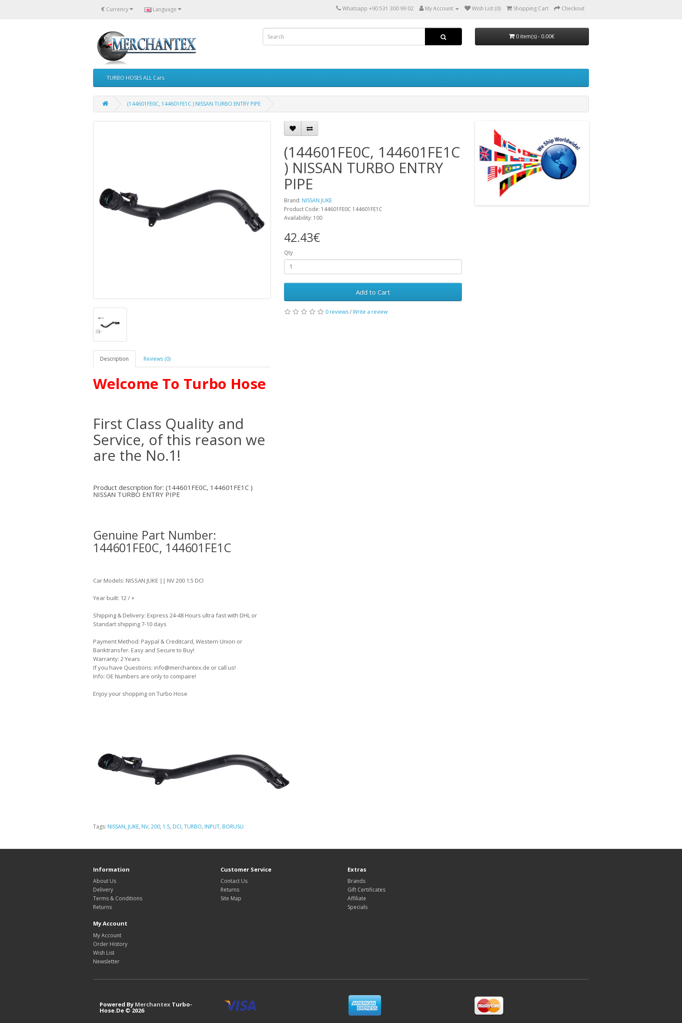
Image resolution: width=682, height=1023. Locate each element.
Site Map (231, 898)
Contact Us (234, 881)
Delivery (103, 889)
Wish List (103, 952)
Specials (358, 907)
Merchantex (152, 1004)
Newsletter (106, 961)
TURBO (193, 826)
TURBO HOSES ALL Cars (135, 77)
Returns (102, 907)
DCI (177, 826)
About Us (104, 881)
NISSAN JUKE (317, 200)
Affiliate (357, 898)
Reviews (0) (157, 358)
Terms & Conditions (117, 898)
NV (144, 826)
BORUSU (233, 826)
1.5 (166, 826)
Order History (110, 944)
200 (155, 826)
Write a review (370, 311)
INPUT (212, 826)
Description (114, 358)
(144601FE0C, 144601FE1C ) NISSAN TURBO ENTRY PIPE (194, 103)
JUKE (133, 826)
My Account (107, 935)
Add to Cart (373, 292)
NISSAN (116, 826)
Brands (356, 881)
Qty (288, 252)
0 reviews (336, 311)
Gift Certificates (366, 889)
